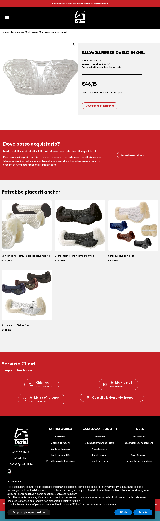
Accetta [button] (143, 512)
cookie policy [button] (69, 494)
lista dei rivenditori (81, 157)
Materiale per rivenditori (139, 461)
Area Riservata (139, 455)
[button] (33, 17)
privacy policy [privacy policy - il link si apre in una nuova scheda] (111, 487)
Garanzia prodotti (60, 442)
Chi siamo (60, 436)
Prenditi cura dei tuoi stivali (60, 461)
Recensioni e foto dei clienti (138, 442)
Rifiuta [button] (123, 512)
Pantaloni (100, 436)
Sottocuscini (32, 31)
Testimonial (139, 436)
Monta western (99, 461)
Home (5, 31)
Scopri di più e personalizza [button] (28, 512)
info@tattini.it (21, 458)
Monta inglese (17, 31)
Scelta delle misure (60, 448)
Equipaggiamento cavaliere (99, 442)
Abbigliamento (100, 448)
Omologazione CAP (60, 454)
